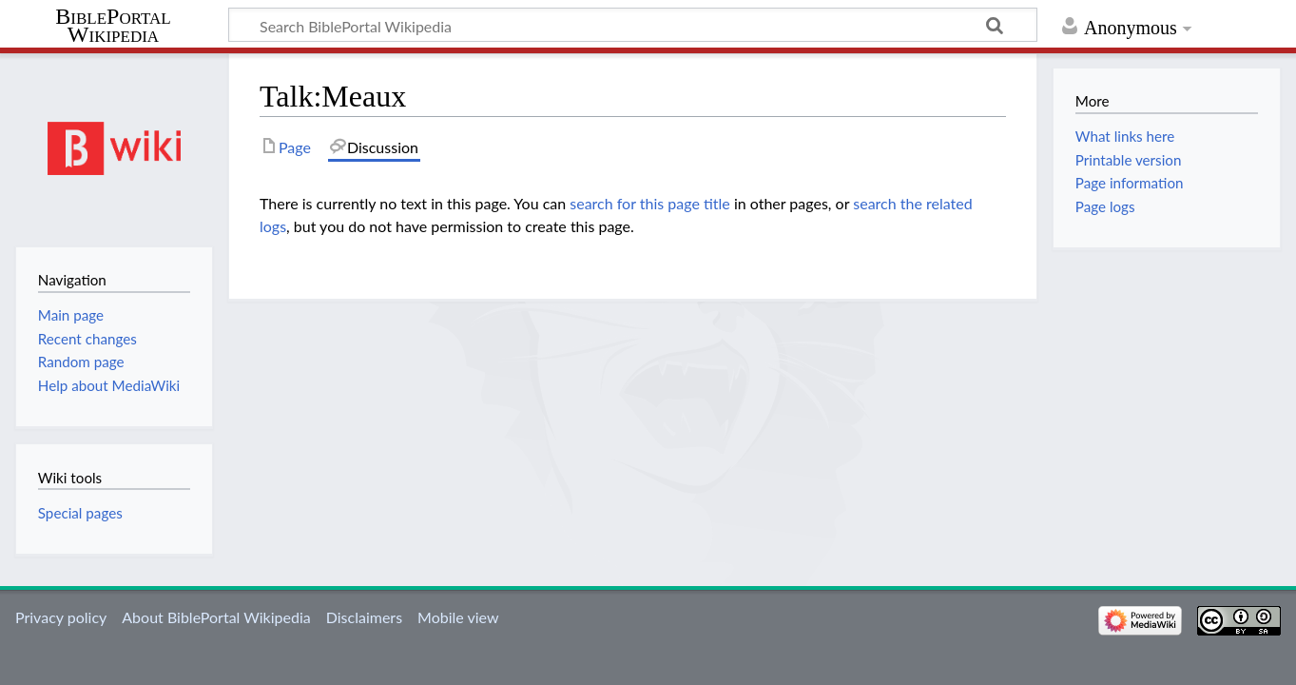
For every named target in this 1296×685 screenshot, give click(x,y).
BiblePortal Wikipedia (112, 26)
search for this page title (650, 203)
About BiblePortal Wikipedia (216, 617)
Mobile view (457, 617)
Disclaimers (364, 617)
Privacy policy (60, 617)
